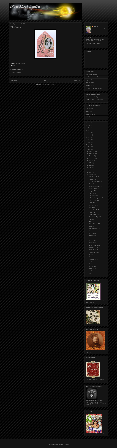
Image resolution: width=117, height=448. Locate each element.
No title (90, 254)
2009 (89, 149)
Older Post (77, 80)
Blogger (67, 444)
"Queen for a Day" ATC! (95, 216)
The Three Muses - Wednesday (94, 99)
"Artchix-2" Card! (93, 250)
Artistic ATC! (92, 273)
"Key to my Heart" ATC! (95, 228)
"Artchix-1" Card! (93, 247)
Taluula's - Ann (90, 85)
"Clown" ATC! (92, 242)
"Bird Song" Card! (93, 195)
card (15, 65)
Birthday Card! (92, 266)
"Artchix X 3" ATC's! (94, 252)
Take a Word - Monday (92, 97)
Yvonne (96, 26)
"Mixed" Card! (92, 240)
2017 (89, 130)
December (92, 151)
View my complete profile (98, 29)
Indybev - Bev (89, 80)
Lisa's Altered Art (90, 114)
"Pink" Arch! (92, 207)
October (91, 156)
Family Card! (92, 271)
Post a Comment (16, 72)
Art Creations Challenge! (95, 181)
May (90, 167)
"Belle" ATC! (92, 221)
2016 (89, 132)
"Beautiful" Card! (93, 259)
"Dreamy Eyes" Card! (94, 245)
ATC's (90, 261)
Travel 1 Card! (92, 231)
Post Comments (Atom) (48, 84)
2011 (89, 144)
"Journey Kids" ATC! (94, 200)
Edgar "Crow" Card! (94, 188)
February (91, 174)
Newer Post (13, 80)
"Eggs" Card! (92, 193)
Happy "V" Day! (93, 268)
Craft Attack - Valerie (91, 74)
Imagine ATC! (92, 235)
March (91, 172)
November (92, 153)
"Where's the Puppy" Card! (96, 198)
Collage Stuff (89, 108)
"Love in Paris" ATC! (94, 209)
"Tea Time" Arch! (93, 205)
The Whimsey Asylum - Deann (94, 88)
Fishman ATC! (92, 179)
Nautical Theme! (93, 184)
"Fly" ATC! (91, 219)
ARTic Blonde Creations (25, 7)
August (91, 160)
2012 (89, 142)
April (90, 170)
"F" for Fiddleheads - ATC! (96, 238)
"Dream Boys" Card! (94, 214)
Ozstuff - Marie (90, 82)
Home (45, 80)
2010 (89, 146)
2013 (89, 139)
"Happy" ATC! (92, 191)
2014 (89, 137)
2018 (89, 128)
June (90, 165)
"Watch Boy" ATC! (93, 202)
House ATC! (92, 226)
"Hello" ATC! (92, 212)
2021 (89, 125)
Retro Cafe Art (89, 117)
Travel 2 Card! (92, 233)
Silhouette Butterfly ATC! (95, 186)
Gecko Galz (89, 111)
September (92, 158)
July (90, 163)
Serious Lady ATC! (94, 176)
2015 (89, 135)
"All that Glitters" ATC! (94, 224)
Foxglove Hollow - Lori (92, 77)
